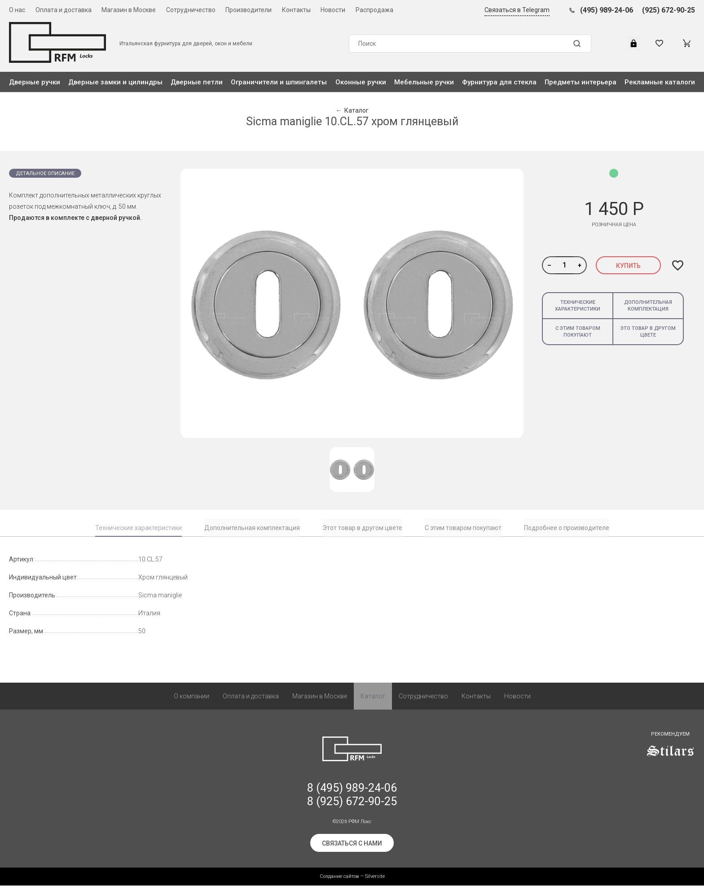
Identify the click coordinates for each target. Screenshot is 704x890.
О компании (191, 700)
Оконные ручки (360, 82)
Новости (333, 9)
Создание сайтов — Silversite (352, 881)
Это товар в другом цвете (648, 331)
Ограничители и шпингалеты (279, 82)
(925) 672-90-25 (668, 10)
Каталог (373, 700)
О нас (17, 9)
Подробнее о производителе (566, 527)
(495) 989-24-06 (606, 10)
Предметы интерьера (580, 82)
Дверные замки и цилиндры (115, 82)
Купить (628, 265)
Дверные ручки (34, 82)
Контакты (296, 9)
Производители (248, 9)
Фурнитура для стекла (499, 82)
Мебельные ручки (424, 82)
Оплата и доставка (63, 9)
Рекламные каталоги (660, 82)
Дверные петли (197, 82)
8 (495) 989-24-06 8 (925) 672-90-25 (352, 799)
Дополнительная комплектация (648, 305)
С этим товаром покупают (577, 331)
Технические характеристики (577, 305)
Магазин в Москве (128, 9)
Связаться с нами (352, 847)
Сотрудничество (191, 9)
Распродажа (374, 9)
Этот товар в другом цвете (362, 527)
